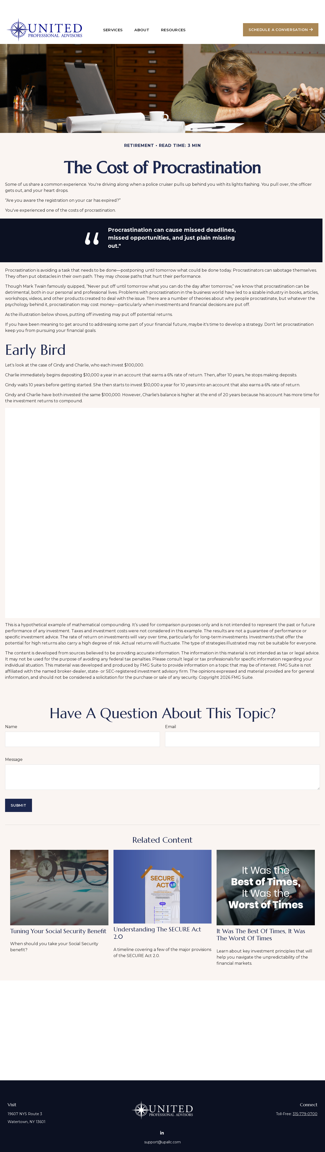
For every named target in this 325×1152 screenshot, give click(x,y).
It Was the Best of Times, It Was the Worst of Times (261, 919)
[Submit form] (18, 790)
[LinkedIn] (162, 1117)
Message (14, 744)
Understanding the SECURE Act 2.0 (157, 917)
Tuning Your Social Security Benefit (58, 916)
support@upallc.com (162, 1127)
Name (11, 711)
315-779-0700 (305, 1098)
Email (170, 711)
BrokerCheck (219, 1141)
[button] (113, 14)
